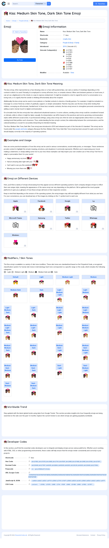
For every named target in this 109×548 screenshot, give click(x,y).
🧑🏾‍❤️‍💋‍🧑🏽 (7, 385)
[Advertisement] (54, 29)
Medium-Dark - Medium (7, 377)
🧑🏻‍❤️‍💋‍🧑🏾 (7, 327)
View (72, 82)
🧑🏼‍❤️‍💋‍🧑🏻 (59, 327)
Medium (93, 287)
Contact (92, 545)
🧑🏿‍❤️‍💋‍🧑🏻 (59, 382)
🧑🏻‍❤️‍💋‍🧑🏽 (85, 307)
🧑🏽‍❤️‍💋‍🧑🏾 (7, 365)
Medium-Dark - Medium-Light (85, 358)
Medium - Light (59, 336)
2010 (64, 56)
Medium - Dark (33, 356)
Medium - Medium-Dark (7, 357)
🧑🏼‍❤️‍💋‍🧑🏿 (33, 345)
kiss (69, 49)
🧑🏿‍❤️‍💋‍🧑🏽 (7, 400)
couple (65, 49)
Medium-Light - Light (59, 319)
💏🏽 (93, 291)
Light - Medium (86, 301)
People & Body (23, 21)
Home (8, 21)
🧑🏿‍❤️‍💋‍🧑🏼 (85, 385)
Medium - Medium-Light (85, 337)
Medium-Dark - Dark (33, 377)
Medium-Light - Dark (33, 337)
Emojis (14, 21)
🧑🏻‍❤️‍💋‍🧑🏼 (59, 309)
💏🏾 (15, 304)
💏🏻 (41, 291)
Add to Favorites (20, 42)
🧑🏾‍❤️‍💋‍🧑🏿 (33, 385)
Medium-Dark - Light (59, 357)
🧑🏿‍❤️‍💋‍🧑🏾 (33, 402)
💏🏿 (41, 304)
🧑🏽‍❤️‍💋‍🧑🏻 (59, 342)
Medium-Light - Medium (85, 319)
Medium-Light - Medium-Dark (7, 338)
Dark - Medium (8, 394)
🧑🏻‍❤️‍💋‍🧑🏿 (33, 324)
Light (41, 287)
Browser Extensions (83, 545)
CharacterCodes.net (21, 545)
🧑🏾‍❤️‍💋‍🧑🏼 (85, 367)
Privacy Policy (101, 545)
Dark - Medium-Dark (33, 395)
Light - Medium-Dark (7, 319)
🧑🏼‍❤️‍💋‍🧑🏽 (85, 327)
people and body (21, 139)
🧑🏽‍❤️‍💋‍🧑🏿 (33, 362)
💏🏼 (67, 291)
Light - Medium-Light (59, 302)
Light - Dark (33, 318)
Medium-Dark (16, 300)
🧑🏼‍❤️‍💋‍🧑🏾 (7, 347)
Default (15, 287)
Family (77, 52)
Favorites (100, 4)
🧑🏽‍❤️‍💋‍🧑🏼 (85, 345)
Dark (41, 300)
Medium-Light (67, 287)
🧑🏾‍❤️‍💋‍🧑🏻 (59, 365)
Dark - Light (59, 376)
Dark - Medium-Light (85, 377)
